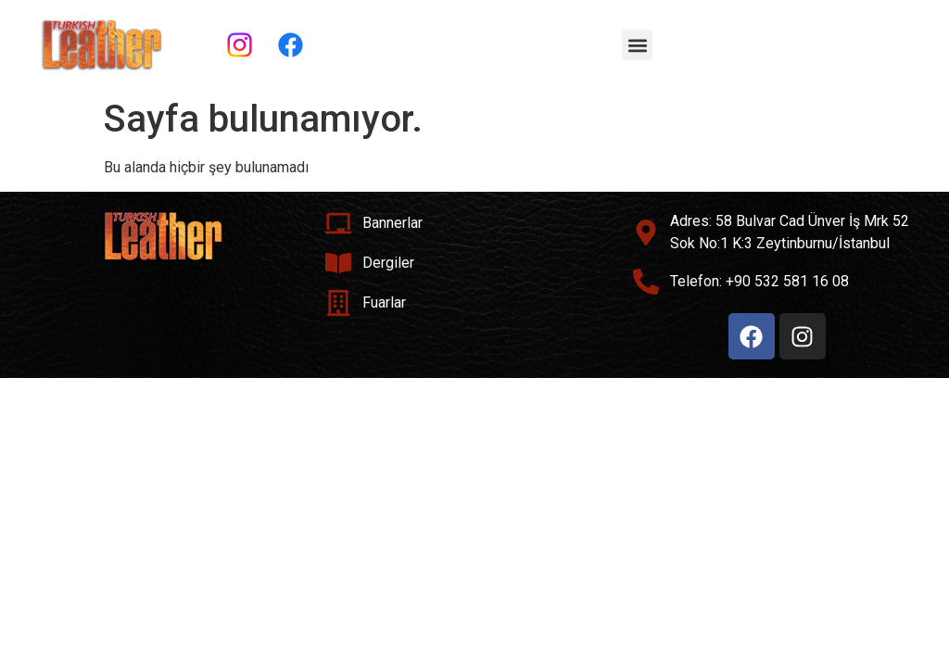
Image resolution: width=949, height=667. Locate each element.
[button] (637, 45)
